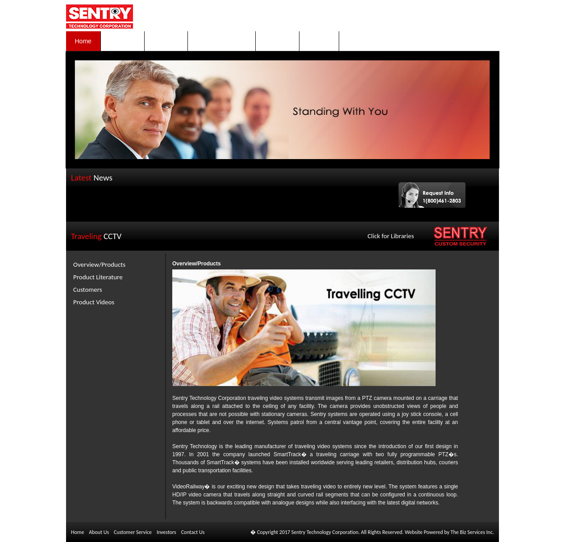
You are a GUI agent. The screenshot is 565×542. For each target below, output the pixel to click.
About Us (99, 532)
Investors (166, 532)
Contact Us (193, 532)
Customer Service (133, 532)
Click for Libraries (391, 236)
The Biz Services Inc (472, 532)
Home (77, 532)
